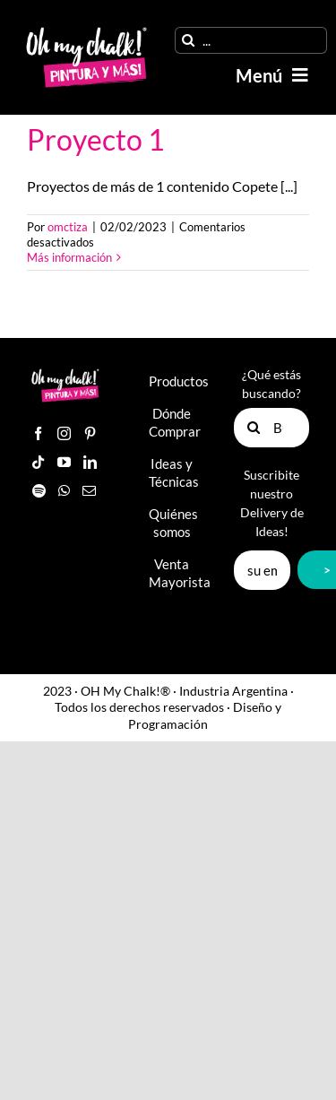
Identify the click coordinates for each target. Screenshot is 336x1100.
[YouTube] (64, 462)
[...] (251, 40)
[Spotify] (39, 491)
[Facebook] (38, 433)
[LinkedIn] (90, 462)
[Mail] (89, 491)
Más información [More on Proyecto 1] (69, 257)
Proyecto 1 (96, 139)
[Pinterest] (90, 433)
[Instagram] (64, 433)
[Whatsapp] (64, 491)
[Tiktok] (38, 462)
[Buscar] (188, 40)
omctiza (67, 227)
